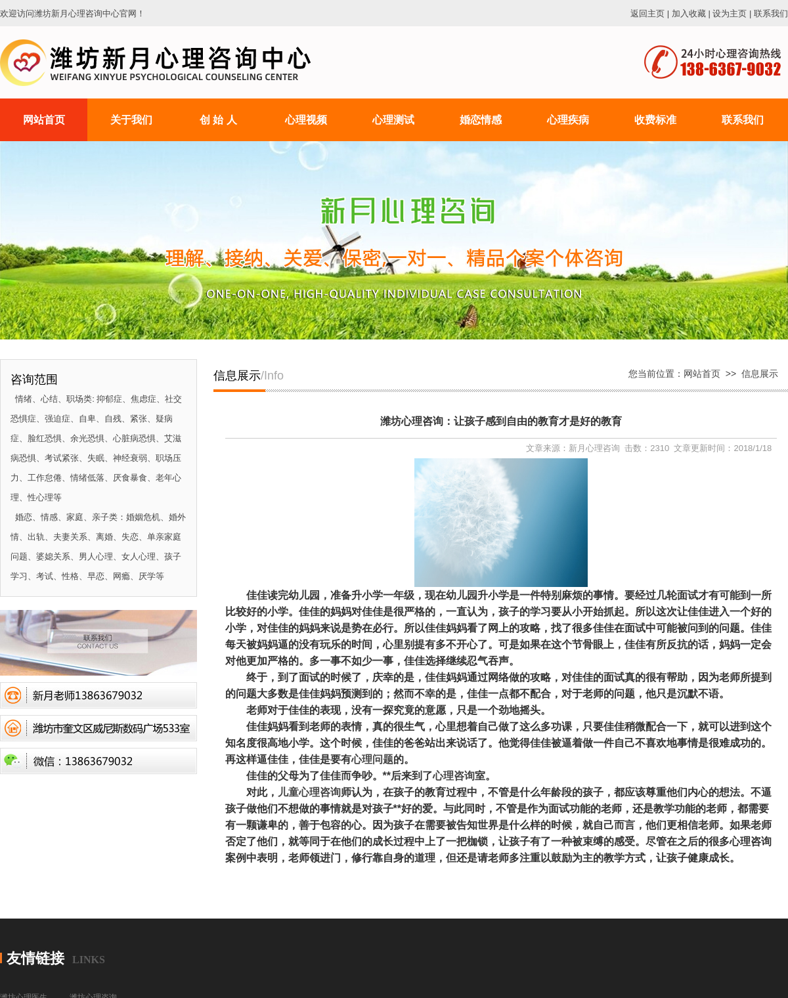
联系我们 (771, 13)
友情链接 (35, 958)
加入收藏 (689, 13)
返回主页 (647, 13)
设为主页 (729, 13)
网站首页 (702, 373)
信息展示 (759, 373)
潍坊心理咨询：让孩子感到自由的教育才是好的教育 (501, 421)
